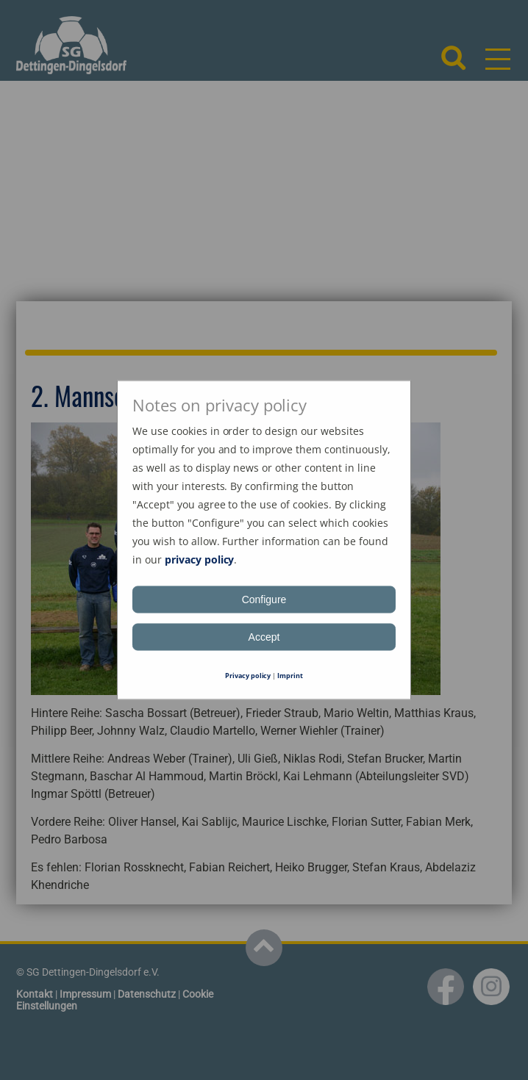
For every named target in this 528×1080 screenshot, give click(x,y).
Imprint (290, 675)
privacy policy (200, 559)
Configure (264, 599)
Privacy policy (248, 675)
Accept (264, 637)
